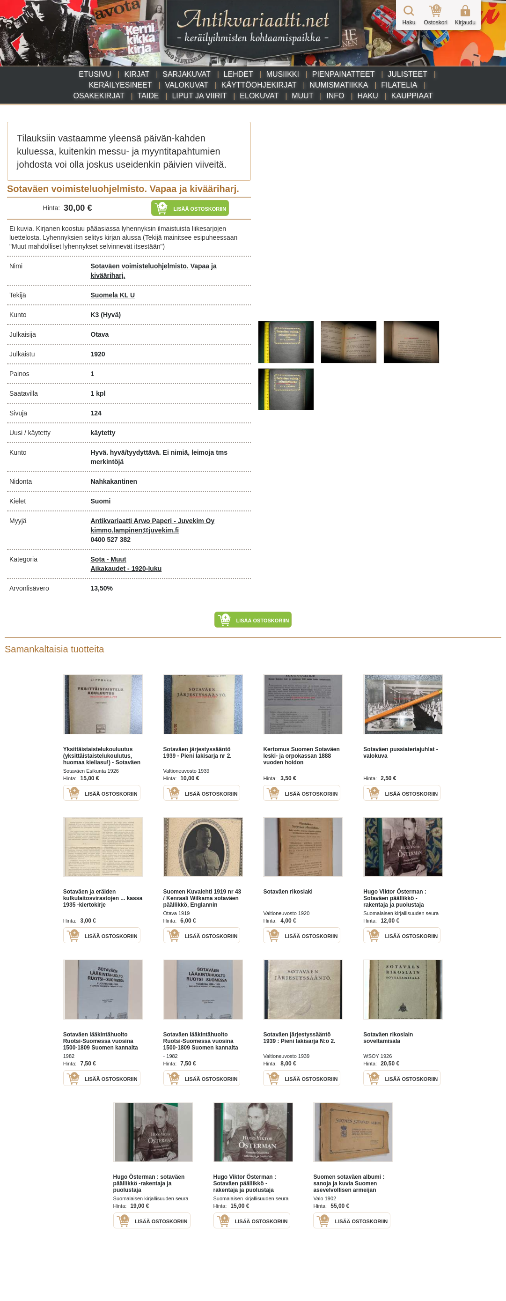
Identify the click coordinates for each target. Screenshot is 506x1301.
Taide (148, 96)
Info (335, 96)
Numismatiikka (338, 85)
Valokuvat (186, 85)
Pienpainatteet (343, 74)
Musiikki (282, 74)
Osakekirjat (99, 96)
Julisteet (407, 74)
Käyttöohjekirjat (259, 85)
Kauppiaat (412, 96)
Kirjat (136, 74)
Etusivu (95, 74)
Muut (302, 96)
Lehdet (238, 74)
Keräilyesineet (120, 85)
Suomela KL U (113, 295)
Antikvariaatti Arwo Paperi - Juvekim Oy (153, 521)
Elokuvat (259, 96)
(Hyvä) (111, 314)
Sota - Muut (108, 559)
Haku (367, 96)
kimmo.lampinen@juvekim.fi (135, 530)
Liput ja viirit (199, 96)
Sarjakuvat (186, 74)
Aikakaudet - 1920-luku (126, 568)
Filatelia (399, 85)
